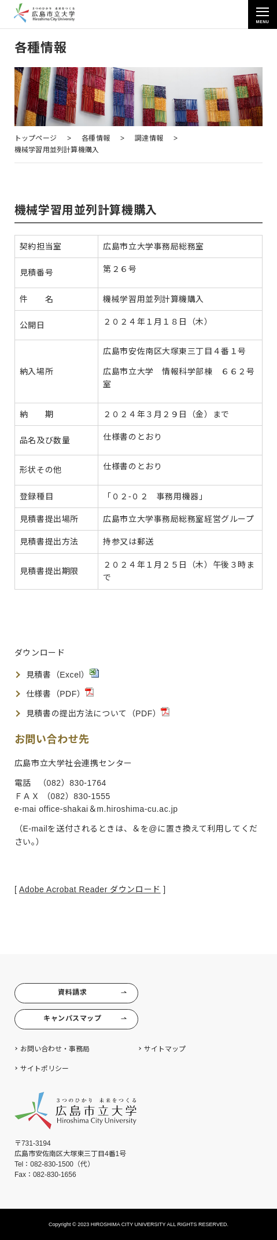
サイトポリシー (44, 1069)
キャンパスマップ (85, 1018)
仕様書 (38, 693)
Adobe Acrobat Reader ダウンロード (90, 889)
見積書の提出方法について (76, 713)
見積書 (38, 674)
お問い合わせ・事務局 (55, 1049)
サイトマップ (165, 1049)
